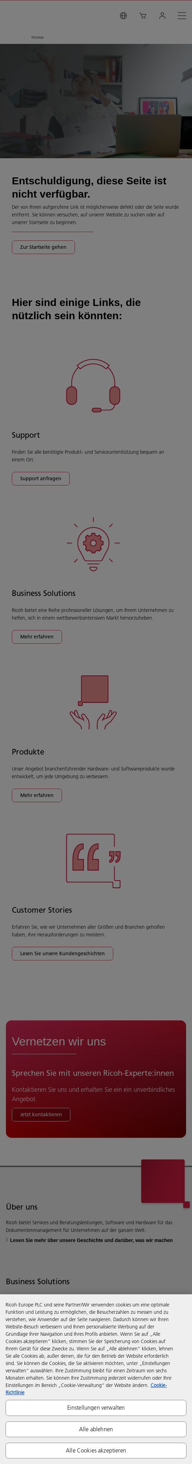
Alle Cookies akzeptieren (96, 1450)
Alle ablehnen (96, 1429)
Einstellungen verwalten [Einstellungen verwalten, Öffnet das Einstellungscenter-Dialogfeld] (96, 1407)
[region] (96, 1379)
